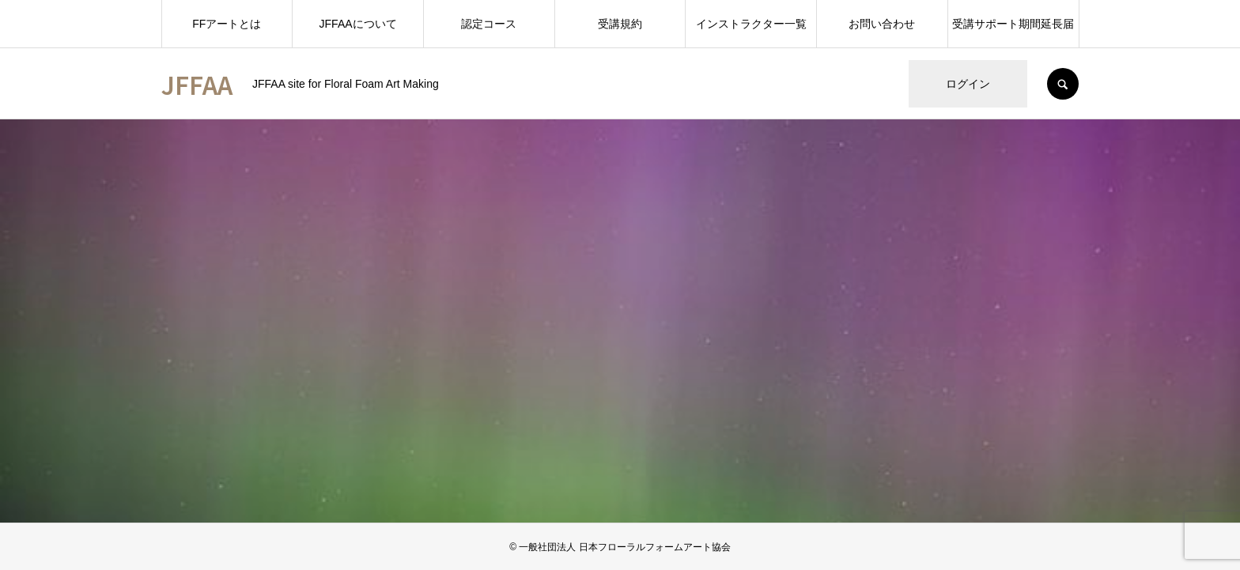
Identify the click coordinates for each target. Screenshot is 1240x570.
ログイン (968, 83)
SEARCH (1063, 84)
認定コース (488, 23)
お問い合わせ (882, 23)
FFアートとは (226, 23)
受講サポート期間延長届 (1013, 23)
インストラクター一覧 (751, 23)
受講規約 (620, 23)
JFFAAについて (358, 23)
